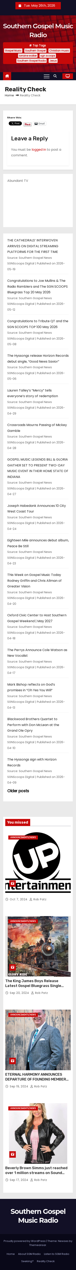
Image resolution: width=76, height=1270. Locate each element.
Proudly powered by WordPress (25, 1241)
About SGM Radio (29, 1254)
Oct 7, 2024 (19, 899)
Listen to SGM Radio (56, 1254)
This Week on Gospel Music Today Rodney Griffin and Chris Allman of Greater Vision (34, 580)
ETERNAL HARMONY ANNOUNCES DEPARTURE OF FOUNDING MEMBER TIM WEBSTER (35, 1079)
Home (9, 95)
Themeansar (37, 1245)
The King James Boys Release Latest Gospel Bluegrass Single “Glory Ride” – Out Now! (33, 986)
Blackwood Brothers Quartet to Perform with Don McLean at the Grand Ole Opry (33, 725)
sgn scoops (47, 55)
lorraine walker (28, 55)
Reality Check (46, 1261)
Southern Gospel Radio (31, 60)
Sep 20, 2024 (20, 993)
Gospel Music (13, 50)
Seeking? (27, 1261)
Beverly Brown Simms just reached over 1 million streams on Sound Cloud (36, 1173)
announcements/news (23, 837)
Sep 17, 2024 (19, 1180)
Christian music (59, 50)
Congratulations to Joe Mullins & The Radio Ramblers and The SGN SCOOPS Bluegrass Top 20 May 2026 (37, 286)
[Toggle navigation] (46, 76)
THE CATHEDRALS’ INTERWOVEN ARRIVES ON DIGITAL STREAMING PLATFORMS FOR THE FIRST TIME (32, 246)
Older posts (18, 791)
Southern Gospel (35, 50)
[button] (56, 76)
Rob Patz (37, 899)
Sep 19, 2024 (19, 1086)
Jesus (53, 60)
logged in (39, 149)
